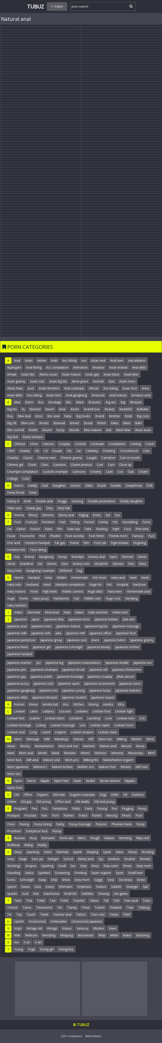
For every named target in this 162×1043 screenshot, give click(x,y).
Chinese (19, 444)
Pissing (102, 808)
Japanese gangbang (21, 690)
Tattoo (81, 914)
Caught (92, 458)
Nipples (130, 781)
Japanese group (51, 640)
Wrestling (48, 935)
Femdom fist (16, 550)
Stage (23, 859)
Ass (83, 360)
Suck (25, 893)
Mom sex (13, 774)
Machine (89, 746)
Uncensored (37, 921)
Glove (11, 564)
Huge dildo (95, 591)
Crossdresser (129, 451)
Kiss (66, 704)
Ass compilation (57, 367)
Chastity (12, 458)
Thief (126, 914)
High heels (50, 591)
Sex (72, 866)
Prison (126, 815)
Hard (133, 577)
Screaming (62, 873)
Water (127, 935)
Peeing (24, 824)
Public (76, 808)
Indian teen (120, 612)
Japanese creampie (44, 669)
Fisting (74, 522)
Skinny (132, 852)
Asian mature (71, 374)
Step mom (143, 866)
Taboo (94, 900)
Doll (149, 485)
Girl (40, 564)
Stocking (148, 852)
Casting (135, 444)
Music (11, 746)
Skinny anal (85, 859)
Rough (95, 838)
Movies (126, 767)
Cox (120, 472)
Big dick (12, 437)
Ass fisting (69, 360)
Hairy (48, 577)
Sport (119, 873)
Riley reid (142, 838)
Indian (18, 612)
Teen (17, 900)
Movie (140, 746)
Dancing (77, 501)
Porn (55, 815)
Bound (47, 430)
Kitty (121, 704)
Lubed (45, 732)
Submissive (51, 893)
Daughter (59, 485)
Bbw (17, 402)
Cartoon (48, 444)
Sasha (29, 873)
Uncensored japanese (87, 921)
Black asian (143, 430)
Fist (115, 522)
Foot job (100, 543)
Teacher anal (62, 914)
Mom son (105, 739)
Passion (101, 824)
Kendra (108, 704)
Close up (125, 465)
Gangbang (46, 557)
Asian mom (127, 381)
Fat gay (60, 543)
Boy (10, 416)
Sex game (121, 893)
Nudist (90, 781)
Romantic (48, 838)
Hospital (122, 584)
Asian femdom (49, 388)
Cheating (109, 451)
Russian (19, 838)
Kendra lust (50, 704)
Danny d (13, 501)
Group (62, 557)
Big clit (11, 423)
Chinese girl (15, 465)
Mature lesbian (62, 767)
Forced (89, 522)
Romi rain (66, 838)
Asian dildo (14, 395)
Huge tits (95, 584)
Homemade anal (138, 591)
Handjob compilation (70, 584)
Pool (139, 815)
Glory (142, 564)
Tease (114, 914)
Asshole (98, 381)
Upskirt (19, 921)
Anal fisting (33, 367)
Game (142, 557)
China (34, 444)
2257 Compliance (71, 1036)
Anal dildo (139, 367)
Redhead (13, 845)
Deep (33, 492)
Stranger (132, 887)
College (12, 478)
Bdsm (29, 402)
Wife (17, 935)
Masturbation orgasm (118, 760)
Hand (47, 584)
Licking (41, 725)
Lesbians (81, 711)
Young (18, 949)
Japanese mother (127, 647)
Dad (45, 485)
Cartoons (78, 472)
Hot (109, 584)
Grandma (26, 564)
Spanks (12, 893)
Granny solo (81, 564)
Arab (54, 360)
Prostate (30, 815)
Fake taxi (73, 529)
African (94, 388)
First (42, 536)
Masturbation (44, 746)
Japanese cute (43, 683)
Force (146, 522)
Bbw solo (27, 423)
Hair (76, 598)
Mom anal (26, 753)
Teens (27, 907)
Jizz (38, 663)
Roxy (33, 838)
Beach (49, 409)
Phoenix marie (121, 824)
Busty (60, 430)
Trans (147, 900)
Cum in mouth (130, 458)
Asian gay (92, 374)
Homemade (79, 577)
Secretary (125, 880)
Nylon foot (14, 788)
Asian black (111, 374)
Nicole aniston (110, 781)
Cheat (32, 465)
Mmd (150, 739)
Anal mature (118, 395)
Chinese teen (47, 458)
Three (86, 907)
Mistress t (40, 767)
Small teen (135, 873)
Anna (145, 388)
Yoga (31, 949)
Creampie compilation (22, 472)
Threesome (44, 907)
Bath (138, 423)
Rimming (125, 838)
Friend (74, 543)
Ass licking (110, 388)
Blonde (74, 430)
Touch (30, 914)
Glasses (118, 564)
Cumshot (59, 465)
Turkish (100, 907)
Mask (55, 753)
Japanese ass (142, 663)
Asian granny (16, 381)
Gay (17, 557)
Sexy (111, 880)
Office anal (62, 801)
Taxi (53, 900)
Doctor (75, 485)
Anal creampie (74, 388)
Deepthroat (134, 485)
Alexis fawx (15, 388)
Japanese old (98, 669)
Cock (25, 478)
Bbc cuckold (15, 430)
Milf (90, 739)
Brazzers (94, 402)
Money (25, 746)
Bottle (33, 430)
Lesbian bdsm (54, 718)
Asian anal (98, 360)
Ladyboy (48, 711)
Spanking (32, 852)
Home (23, 598)
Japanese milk (16, 633)
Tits (59, 907)
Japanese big (54, 663)
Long (33, 732)
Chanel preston (81, 465)
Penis (11, 824)
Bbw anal (24, 416)
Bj (23, 409)
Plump (56, 831)
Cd (45, 451)
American (98, 395)
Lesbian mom (124, 725)
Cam (111, 465)
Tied (116, 900)
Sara (37, 887)
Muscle (126, 746)
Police (83, 815)
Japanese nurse (130, 683)
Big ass (111, 402)
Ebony (33, 515)
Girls (131, 564)
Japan (35, 619)
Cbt (69, 451)
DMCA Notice (93, 1036)
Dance (18, 485)
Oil (125, 795)
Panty (60, 824)
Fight (115, 529)
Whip (101, 935)
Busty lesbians (33, 437)
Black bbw (123, 430)
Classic (28, 458)
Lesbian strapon (82, 732)
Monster (70, 753)
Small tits (70, 893)
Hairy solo (14, 584)
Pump (140, 824)
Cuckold (80, 444)
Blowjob (136, 402)
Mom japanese (17, 767)
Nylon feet (61, 781)
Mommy (117, 753)
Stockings (14, 866)
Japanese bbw (54, 619)
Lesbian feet (16, 718)
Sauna (25, 887)
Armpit (11, 374)
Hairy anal (118, 577)
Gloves (52, 564)
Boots (74, 409)
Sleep (18, 852)
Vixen (112, 928)
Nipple (44, 781)
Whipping (66, 935)
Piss (44, 808)
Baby (67, 416)
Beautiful (125, 409)
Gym (64, 564)
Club (131, 472)
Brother (114, 416)
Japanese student (74, 697)
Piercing (111, 815)
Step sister (110, 866)
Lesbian (19, 711)
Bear (62, 409)
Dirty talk (63, 508)
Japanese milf (75, 633)
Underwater (58, 921)
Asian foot (130, 388)
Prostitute (14, 831)
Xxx (16, 942)
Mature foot (107, 767)
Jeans (95, 640)
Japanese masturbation (84, 663)
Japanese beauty (98, 647)
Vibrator (98, 928)
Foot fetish (96, 536)
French (35, 529)
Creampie (97, 444)
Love (108, 718)
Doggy (62, 501)
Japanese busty (100, 690)
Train (129, 907)
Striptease (84, 887)
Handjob (34, 577)
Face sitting (38, 550)
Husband (32, 584)
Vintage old (34, 928)
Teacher (79, 900)
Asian (29, 360)
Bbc (68, 402)
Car (78, 451)
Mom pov (72, 760)
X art (27, 942)
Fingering (139, 543)
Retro (82, 838)
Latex (34, 711)
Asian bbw (131, 374)
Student (129, 859)
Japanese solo (77, 640)
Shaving (103, 893)
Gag (79, 570)
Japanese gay (16, 676)
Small (62, 866)
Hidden (61, 577)
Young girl (47, 949)
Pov (114, 808)
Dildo (89, 485)
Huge (11, 598)
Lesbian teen (126, 718)
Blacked (35, 409)
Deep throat (15, 492)
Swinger (53, 859)
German (127, 557)
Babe (114, 423)
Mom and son (68, 746)
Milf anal (32, 760)
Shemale (62, 852)
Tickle (64, 900)
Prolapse (13, 815)
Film (86, 543)
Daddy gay (33, 508)
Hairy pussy (41, 598)
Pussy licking (42, 824)
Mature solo (51, 760)
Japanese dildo (17, 697)
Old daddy (82, 801)
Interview (33, 612)
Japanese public (41, 676)
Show (66, 880)
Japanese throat (73, 669)
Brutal (88, 423)
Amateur (98, 367)
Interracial (52, 612)
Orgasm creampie (82, 795)
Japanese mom (79, 619)
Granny (29, 557)
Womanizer (86, 935)
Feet (62, 522)
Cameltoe (108, 458)
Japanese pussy (18, 683)
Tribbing (143, 907)
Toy (19, 914)
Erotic (97, 515)
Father (21, 529)
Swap (42, 880)
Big (123, 402)
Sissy (10, 859)
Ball (108, 430)
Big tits (12, 409)
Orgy (103, 795)
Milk (47, 739)
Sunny (50, 887)
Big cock (143, 416)
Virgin (18, 928)
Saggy (98, 880)
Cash (109, 472)
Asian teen (53, 395)
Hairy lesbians (16, 605)
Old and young (104, 801)
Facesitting (129, 522)
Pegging (127, 808)
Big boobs (83, 416)
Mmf (151, 753)
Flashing (102, 529)
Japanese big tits (96, 626)
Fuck (151, 536)
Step (83, 866)
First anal (13, 543)
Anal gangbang (76, 395)
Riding (28, 845)
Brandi (99, 416)
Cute (146, 451)
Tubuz (35, 6)
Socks (11, 880)
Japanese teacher (19, 663)
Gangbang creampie (40, 570)
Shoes (127, 866)
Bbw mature (92, 430)
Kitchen (78, 704)
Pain (44, 815)
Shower (145, 859)
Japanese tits (48, 690)
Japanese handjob (19, 654)
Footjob (31, 522)
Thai (29, 900)
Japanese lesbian (106, 619)
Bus (41, 402)
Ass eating (34, 395)
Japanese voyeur (102, 697)
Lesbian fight (124, 711)
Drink (27, 501)
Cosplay (64, 444)
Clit (37, 451)
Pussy (142, 808)
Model (42, 753)
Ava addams (137, 360)
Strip (54, 880)
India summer (98, 612)
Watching (142, 935)
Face (127, 529)
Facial (11, 536)
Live (82, 725)
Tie (9, 914)
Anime (41, 360)
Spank (77, 852)
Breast (74, 423)
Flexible (55, 536)
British (101, 423)
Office (28, 795)
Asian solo (37, 381)
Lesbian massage (62, 725)
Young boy (65, 949)
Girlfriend (65, 570)
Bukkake (143, 409)
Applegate (14, 367)
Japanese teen (41, 626)
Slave (119, 852)
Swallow (113, 859)
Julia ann (128, 619)
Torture (12, 907)
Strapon (30, 866)
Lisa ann (65, 711)
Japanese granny (141, 640)
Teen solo (98, 914)
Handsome (61, 598)
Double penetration (101, 501)
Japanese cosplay (100, 676)
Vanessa (82, 928)
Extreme (48, 515)
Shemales (65, 887)
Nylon (18, 781)
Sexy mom (82, 880)
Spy (100, 859)
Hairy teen (115, 591)
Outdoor (138, 795)
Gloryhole (101, 564)
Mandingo (61, 739)
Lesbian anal (16, 732)
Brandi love (92, 409)
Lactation (75, 718)
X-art (38, 942)
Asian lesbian (118, 367)
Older (115, 795)
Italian (79, 612)
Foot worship (74, 536)
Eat (108, 515)
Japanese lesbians (127, 690)
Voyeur (67, 928)
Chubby (25, 451)
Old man (59, 795)
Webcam (31, 935)
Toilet (41, 900)
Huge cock (113, 598)
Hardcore (139, 584)
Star (36, 893)
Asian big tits (58, 381)
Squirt (107, 852)
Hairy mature (16, 591)
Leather (34, 718)
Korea (33, 704)
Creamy (95, 472)
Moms (85, 753)
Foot (17, 522)
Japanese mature (68, 626)
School (68, 859)
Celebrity (92, 451)
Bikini (126, 423)
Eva (117, 515)
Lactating (93, 718)
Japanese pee (16, 669)
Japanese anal (17, 626)
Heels (145, 577)
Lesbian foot (101, 711)
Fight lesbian (119, 543)
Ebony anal (66, 515)
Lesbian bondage (19, 725)
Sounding (13, 873)
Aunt (31, 388)
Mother (136, 739)
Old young (43, 801)
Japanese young (73, 690)
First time (142, 529)
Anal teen (116, 360)
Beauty (110, 409)
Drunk (101, 485)
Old (16, 795)
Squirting (47, 866)
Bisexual (59, 423)
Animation (80, 367)
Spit (145, 887)
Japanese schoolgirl (68, 647)
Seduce (101, 887)
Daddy (32, 485)
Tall (105, 900)
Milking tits (90, 760)
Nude (77, 781)
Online (11, 801)
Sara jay (37, 859)
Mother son (85, 767)
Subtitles (87, 893)
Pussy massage (80, 824)
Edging (83, 515)
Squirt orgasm (101, 873)
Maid (10, 753)
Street (141, 880)
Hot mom (99, 577)
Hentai (18, 577)
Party (88, 808)
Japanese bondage (70, 676)
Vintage (52, 928)
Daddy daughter (131, 501)
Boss (39, 416)
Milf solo (142, 767)
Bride (128, 416)
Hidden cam (92, 598)
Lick (142, 718)
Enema (19, 515)
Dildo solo (14, 508)
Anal (17, 360)
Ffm (59, 529)
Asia (112, 381)
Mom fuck (14, 760)
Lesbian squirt (100, 725)
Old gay (26, 801)
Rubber (109, 838)
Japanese (20, 619)
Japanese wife (41, 633)
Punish (96, 815)
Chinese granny (71, 458)
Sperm (11, 887)
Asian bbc (28, 374)
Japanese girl (42, 647)
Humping (131, 598)
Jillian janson (125, 676)
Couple (57, 451)
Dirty (49, 508)
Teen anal (131, 900)
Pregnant (20, 808)
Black (80, 402)
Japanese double (117, 663)
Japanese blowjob (44, 697)
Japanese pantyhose (21, 640)
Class (44, 465)
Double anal (44, 501)
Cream (143, 472)
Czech (150, 444)
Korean (19, 704)
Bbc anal (53, 416)
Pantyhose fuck (36, 831)
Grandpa (77, 557)
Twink (44, 914)
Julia (58, 633)
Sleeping (92, 852)
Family (103, 522)
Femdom (48, 522)
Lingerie (60, 732)
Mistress (100, 753)
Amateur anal (140, 395)
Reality (42, 845)
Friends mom (118, 536)
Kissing (93, 704)
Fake (88, 529)
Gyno (113, 557)
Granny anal (96, 557)
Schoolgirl (27, 880)
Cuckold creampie (55, 472)
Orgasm (42, 795)
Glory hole (14, 570)
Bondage (54, 402)
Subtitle (116, 887)
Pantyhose (59, 808)
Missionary (135, 753)
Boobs (44, 423)
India (67, 612)
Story (95, 866)
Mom (18, 739)
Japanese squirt (69, 683)
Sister (48, 852)
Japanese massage (126, 626)
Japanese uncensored (99, 683)
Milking (121, 739)
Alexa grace (80, 381)
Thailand (115, 907)
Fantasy (137, 536)
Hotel (34, 591)
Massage (32, 739)
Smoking (80, 873)
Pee (34, 808)
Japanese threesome (126, 669)
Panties (69, 815)
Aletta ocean (48, 374)
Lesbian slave (107, 732)
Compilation (117, 444)
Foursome (27, 536)
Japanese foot (126, 633)
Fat (9, 529)
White (114, 935)
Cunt (100, 465)
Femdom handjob (37, 543)
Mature (78, 739)
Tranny (72, 907)
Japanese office (100, 633)
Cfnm (11, 451)
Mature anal (108, 746)
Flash (48, 529)
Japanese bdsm (114, 640)
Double (116, 485)
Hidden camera (72, 591)
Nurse (31, 781)
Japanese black (17, 647)
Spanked (44, 873)
